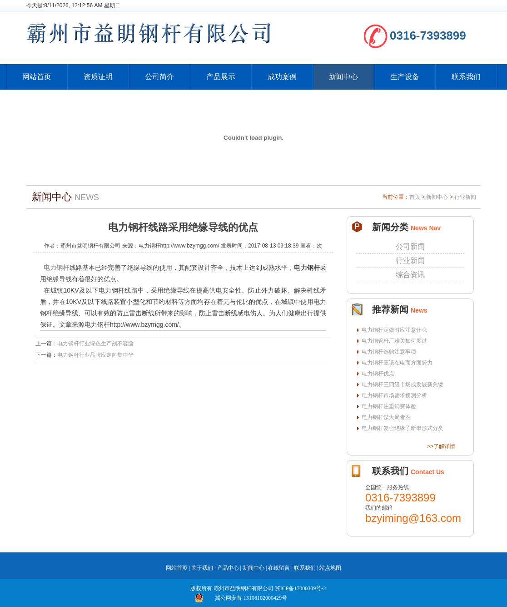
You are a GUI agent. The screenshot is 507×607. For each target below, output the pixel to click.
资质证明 (98, 77)
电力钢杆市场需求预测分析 (394, 395)
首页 (414, 197)
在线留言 (279, 568)
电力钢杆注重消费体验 (389, 406)
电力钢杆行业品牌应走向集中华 (95, 355)
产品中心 (228, 568)
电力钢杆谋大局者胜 (386, 417)
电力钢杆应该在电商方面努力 (397, 362)
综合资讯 (410, 274)
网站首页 (36, 77)
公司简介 (159, 77)
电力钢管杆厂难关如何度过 (394, 341)
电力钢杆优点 (378, 373)
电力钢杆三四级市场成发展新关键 (402, 384)
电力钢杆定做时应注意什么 (394, 330)
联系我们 (466, 77)
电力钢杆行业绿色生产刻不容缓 (95, 343)
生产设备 (404, 77)
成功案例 (282, 77)
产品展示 (220, 77)
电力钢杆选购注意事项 (389, 352)
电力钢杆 (57, 267)
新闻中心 (343, 77)
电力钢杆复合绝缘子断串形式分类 (402, 428)
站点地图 (330, 568)
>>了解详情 (441, 446)
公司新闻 (410, 246)
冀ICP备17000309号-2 (300, 588)
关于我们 (202, 568)
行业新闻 (465, 197)
